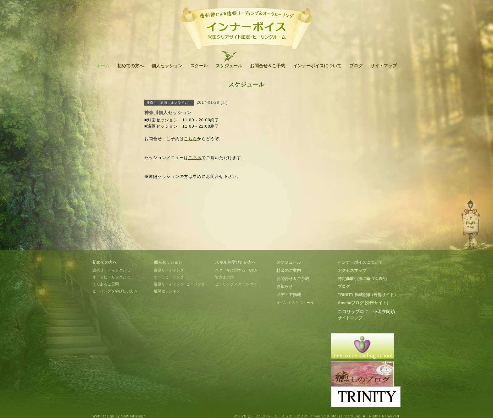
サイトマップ (383, 65)
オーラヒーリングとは (111, 277)
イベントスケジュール (295, 302)
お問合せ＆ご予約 (267, 65)
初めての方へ (130, 65)
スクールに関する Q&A (236, 270)
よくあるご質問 (105, 284)
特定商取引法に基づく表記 (362, 278)
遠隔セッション (167, 291)
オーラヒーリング (169, 277)
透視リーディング (169, 270)
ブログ (356, 65)
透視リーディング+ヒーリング (179, 284)
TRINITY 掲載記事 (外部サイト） (368, 294)
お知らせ (284, 286)
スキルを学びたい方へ (235, 262)
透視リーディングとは (111, 270)
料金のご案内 (288, 270)
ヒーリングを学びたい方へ (115, 291)
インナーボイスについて (317, 65)
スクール (199, 65)
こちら (190, 138)
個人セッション (167, 65)
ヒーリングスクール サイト (238, 284)
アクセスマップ (352, 270)
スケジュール (229, 65)
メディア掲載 (288, 294)
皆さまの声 (224, 277)
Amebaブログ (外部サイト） (364, 302)
